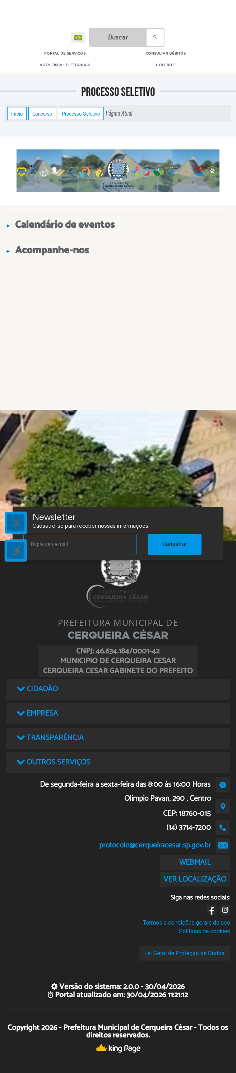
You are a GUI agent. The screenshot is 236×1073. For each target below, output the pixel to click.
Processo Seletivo (81, 113)
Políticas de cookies (204, 931)
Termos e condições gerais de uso (186, 922)
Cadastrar (174, 544)
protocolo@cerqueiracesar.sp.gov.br (155, 845)
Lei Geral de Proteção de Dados (184, 953)
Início (17, 113)
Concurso (42, 113)
